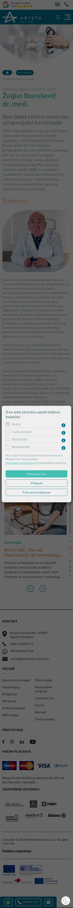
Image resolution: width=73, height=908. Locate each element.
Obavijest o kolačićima (21, 463)
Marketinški (21, 447)
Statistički (19, 439)
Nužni (16, 424)
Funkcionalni (21, 432)
